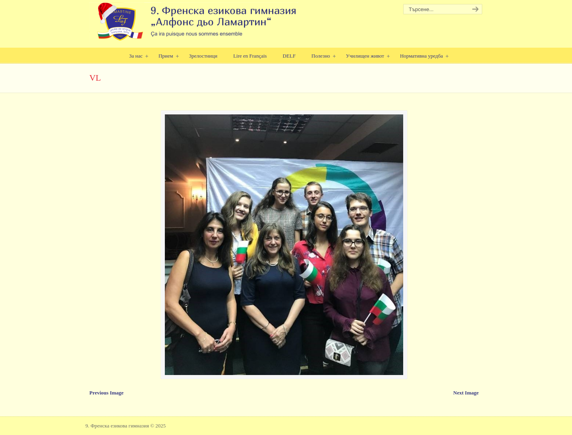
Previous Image (106, 393)
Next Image (466, 393)
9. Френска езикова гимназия (193, 22)
